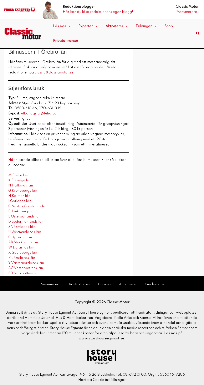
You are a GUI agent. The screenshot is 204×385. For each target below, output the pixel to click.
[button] (198, 33)
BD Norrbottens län (24, 273)
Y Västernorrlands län (26, 263)
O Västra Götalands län (28, 206)
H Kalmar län (19, 195)
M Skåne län (18, 175)
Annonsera (128, 282)
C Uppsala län (20, 237)
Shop (159, 26)
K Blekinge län (20, 180)
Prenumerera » (188, 12)
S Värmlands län (22, 227)
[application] (67, 26)
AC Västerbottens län (26, 268)
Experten (84, 26)
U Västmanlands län (25, 232)
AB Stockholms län (23, 242)
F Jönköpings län (22, 211)
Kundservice (156, 282)
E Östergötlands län (24, 216)
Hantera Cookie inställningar (102, 378)
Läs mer (60, 26)
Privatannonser (64, 41)
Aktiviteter (111, 26)
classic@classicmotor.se (55, 72)
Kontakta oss (79, 282)
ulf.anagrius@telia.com (40, 113)
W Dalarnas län (21, 247)
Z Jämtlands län (21, 257)
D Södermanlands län (26, 221)
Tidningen (138, 26)
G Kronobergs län (23, 190)
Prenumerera (49, 282)
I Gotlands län (20, 201)
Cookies (104, 282)
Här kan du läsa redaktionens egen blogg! (98, 12)
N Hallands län (20, 185)
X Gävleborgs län (23, 252)
